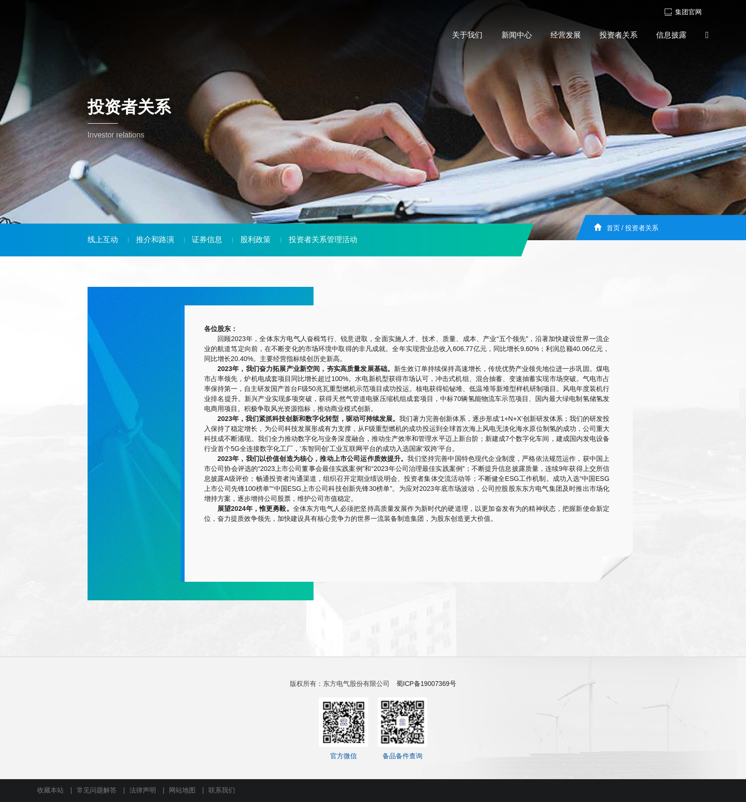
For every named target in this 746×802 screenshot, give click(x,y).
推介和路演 (155, 239)
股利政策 (255, 239)
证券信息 (207, 239)
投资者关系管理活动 (323, 239)
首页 (613, 228)
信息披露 (671, 35)
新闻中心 (516, 35)
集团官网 (683, 12)
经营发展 (565, 35)
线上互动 (103, 239)
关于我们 (467, 35)
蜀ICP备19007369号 (426, 683)
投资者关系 (618, 35)
